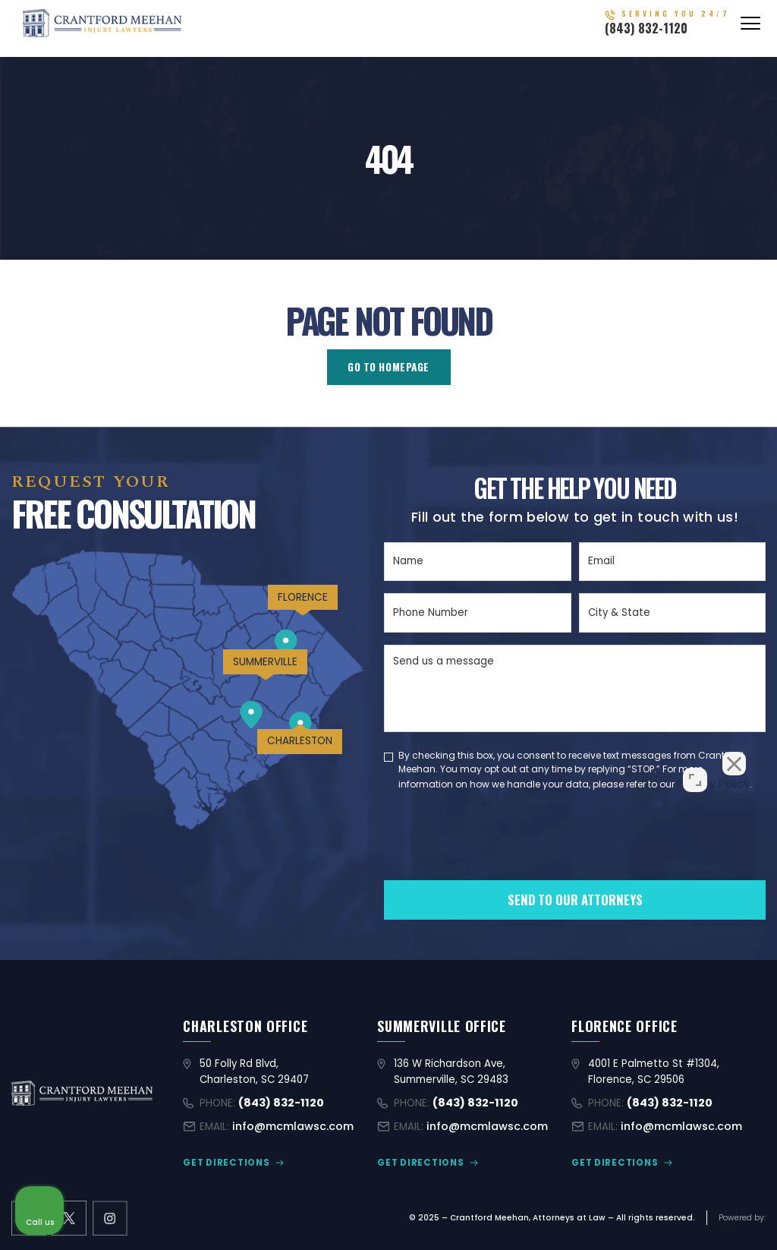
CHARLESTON (292, 762)
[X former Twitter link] (69, 1215)
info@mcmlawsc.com (288, 1126)
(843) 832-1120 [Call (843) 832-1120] (665, 33)
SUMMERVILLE (252, 678)
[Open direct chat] (695, 765)
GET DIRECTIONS (222, 1160)
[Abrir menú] (750, 28)
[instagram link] (108, 1215)
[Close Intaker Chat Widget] (727, 765)
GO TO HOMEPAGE (388, 366)
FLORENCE (294, 605)
